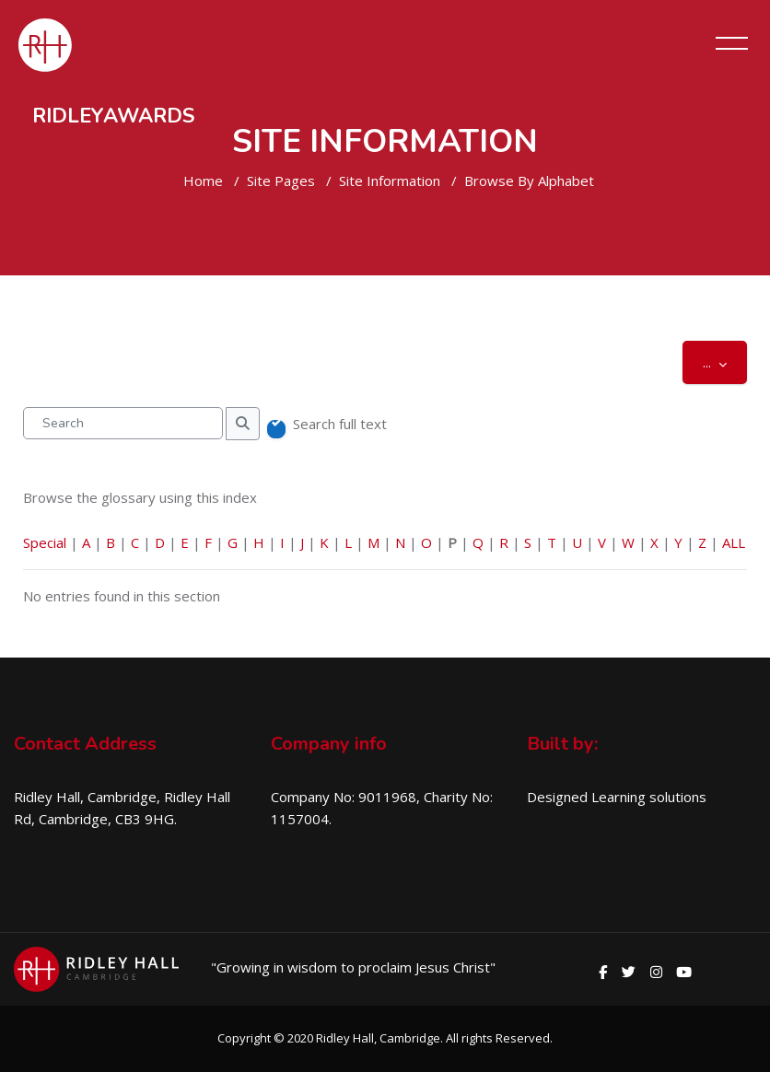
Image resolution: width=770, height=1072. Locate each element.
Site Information (389, 180)
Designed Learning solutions (616, 796)
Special (44, 542)
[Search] (123, 423)
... (725, 361)
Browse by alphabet (529, 180)
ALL (733, 542)
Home (203, 180)
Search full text (340, 423)
